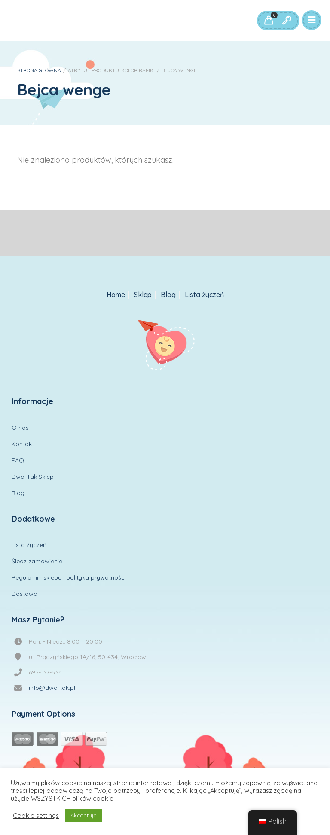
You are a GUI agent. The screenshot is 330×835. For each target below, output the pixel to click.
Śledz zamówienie (37, 561)
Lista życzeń (204, 295)
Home (116, 295)
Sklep (143, 295)
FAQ (18, 460)
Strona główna (39, 70)
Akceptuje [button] (83, 815)
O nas (20, 427)
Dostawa (24, 594)
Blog (168, 295)
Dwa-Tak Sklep (33, 476)
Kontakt (23, 444)
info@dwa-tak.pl (52, 688)
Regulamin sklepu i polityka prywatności (69, 577)
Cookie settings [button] (36, 816)
